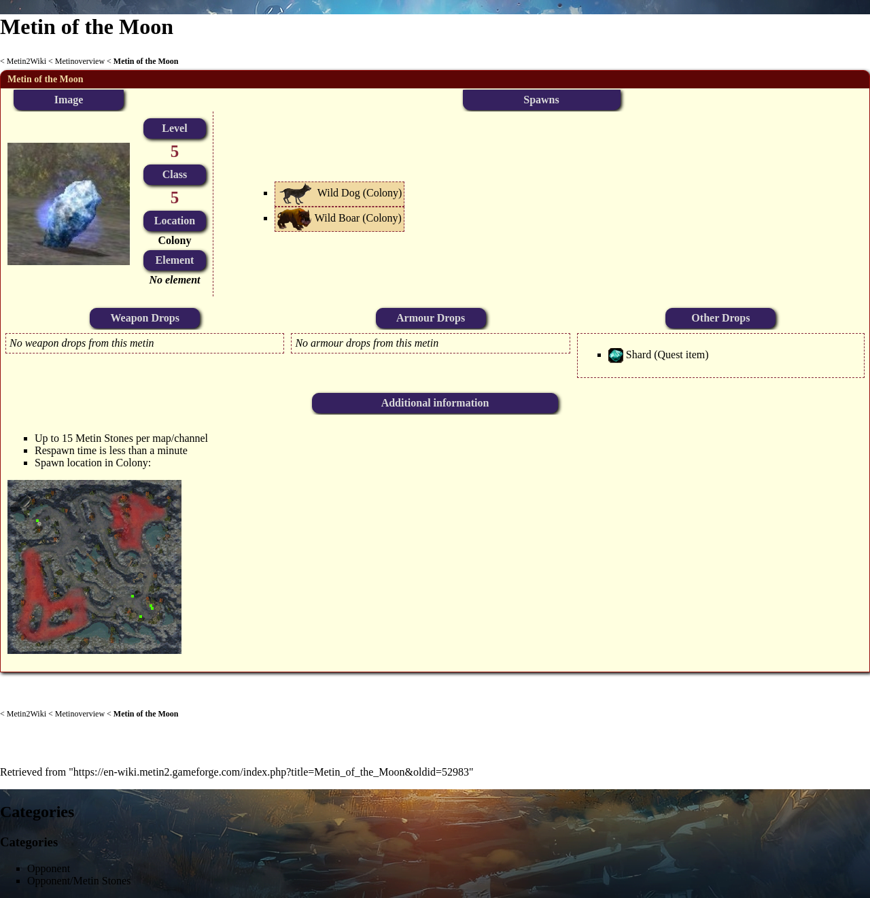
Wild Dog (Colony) (359, 192)
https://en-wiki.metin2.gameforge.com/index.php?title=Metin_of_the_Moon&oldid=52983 (271, 772)
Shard (638, 354)
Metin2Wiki (26, 61)
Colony (175, 240)
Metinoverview (80, 61)
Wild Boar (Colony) (358, 218)
